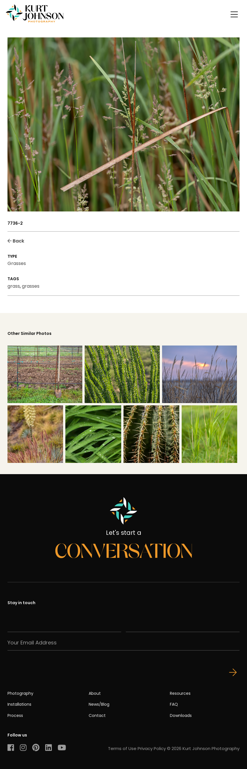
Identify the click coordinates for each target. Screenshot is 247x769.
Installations (19, 704)
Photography (20, 693)
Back (15, 241)
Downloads (181, 715)
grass (13, 286)
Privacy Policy (152, 748)
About (95, 693)
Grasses (16, 263)
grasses (30, 286)
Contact (97, 715)
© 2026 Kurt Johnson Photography (203, 748)
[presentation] (51, 661)
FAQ (174, 704)
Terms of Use (122, 748)
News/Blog (99, 704)
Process (15, 715)
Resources (180, 693)
